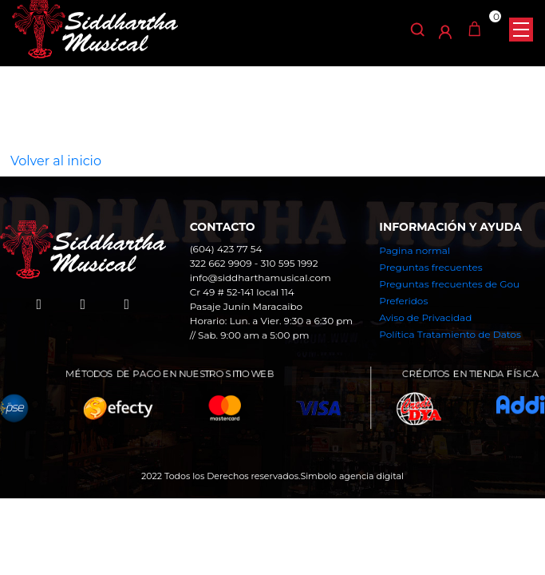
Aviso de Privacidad (425, 317)
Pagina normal (414, 250)
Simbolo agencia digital (352, 476)
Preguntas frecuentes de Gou (449, 284)
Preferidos (403, 301)
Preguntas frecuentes (430, 267)
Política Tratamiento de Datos (449, 334)
